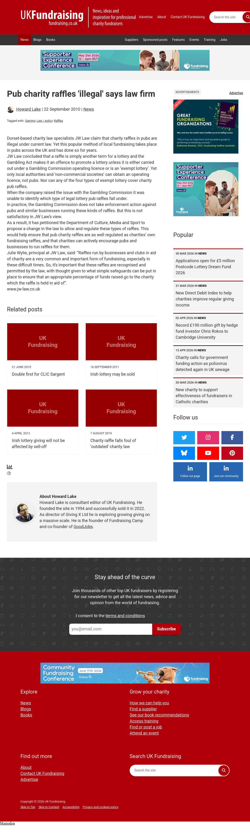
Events (194, 39)
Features (178, 39)
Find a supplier (143, 709)
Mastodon (7, 823)
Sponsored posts (155, 39)
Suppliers (131, 39)
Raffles (58, 121)
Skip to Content (49, 807)
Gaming (30, 121)
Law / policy (44, 121)
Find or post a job (146, 727)
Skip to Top (27, 807)
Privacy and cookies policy (100, 807)
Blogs (37, 39)
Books (50, 39)
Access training (144, 721)
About (161, 17)
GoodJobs (83, 527)
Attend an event (144, 733)
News (24, 39)
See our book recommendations (159, 715)
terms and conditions (125, 616)
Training (209, 39)
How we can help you (149, 703)
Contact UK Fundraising (188, 17)
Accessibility (70, 807)
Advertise (146, 17)
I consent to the (110, 616)
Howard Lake (28, 109)
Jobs (223, 39)
